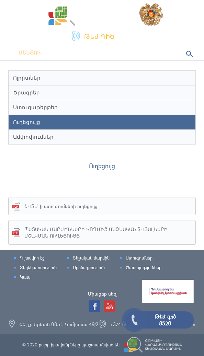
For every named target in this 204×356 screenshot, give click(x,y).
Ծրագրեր (26, 92)
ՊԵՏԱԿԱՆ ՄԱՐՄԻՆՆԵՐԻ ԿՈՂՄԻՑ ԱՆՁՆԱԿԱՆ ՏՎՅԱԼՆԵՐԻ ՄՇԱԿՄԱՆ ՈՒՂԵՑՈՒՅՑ (96, 232)
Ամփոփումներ (33, 137)
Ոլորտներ (27, 78)
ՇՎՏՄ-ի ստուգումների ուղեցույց (61, 206)
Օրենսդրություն (89, 267)
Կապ (25, 277)
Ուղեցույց (26, 122)
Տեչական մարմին (91, 258)
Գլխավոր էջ (32, 258)
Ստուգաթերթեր (35, 107)
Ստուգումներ (139, 258)
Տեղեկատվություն (38, 267)
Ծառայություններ (143, 267)
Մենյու (24, 52)
